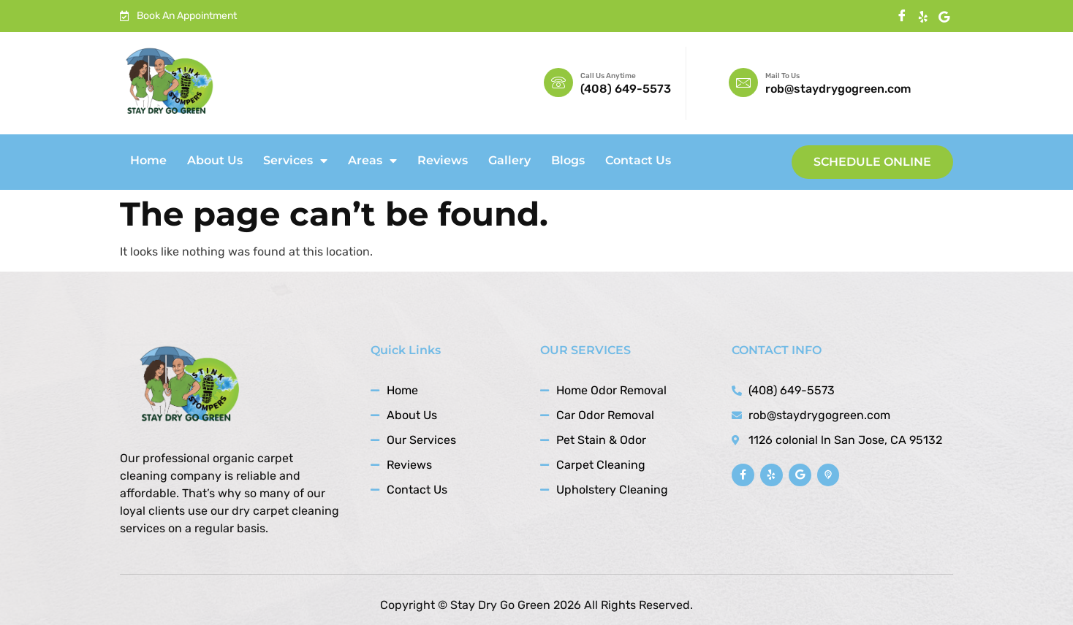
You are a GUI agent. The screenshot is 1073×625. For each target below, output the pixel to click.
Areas (372, 160)
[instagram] (923, 16)
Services (295, 160)
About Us (215, 160)
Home (148, 160)
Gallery (509, 160)
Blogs (568, 160)
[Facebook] (901, 16)
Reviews (442, 160)
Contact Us (638, 160)
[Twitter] (944, 16)
